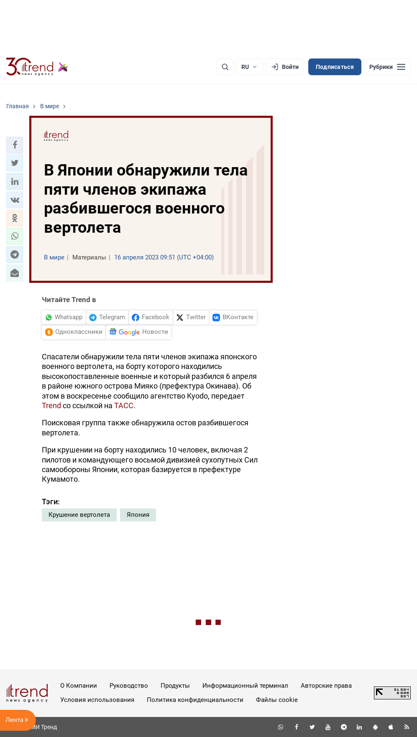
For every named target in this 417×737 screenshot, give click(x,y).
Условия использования (97, 700)
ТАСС (123, 405)
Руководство (129, 685)
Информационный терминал (245, 685)
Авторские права (326, 685)
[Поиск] (225, 66)
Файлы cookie (277, 700)
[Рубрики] (387, 66)
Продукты (175, 685)
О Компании (78, 685)
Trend (51, 405)
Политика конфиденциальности (195, 700)
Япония (138, 514)
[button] (14, 145)
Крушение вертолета (79, 514)
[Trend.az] (37, 67)
